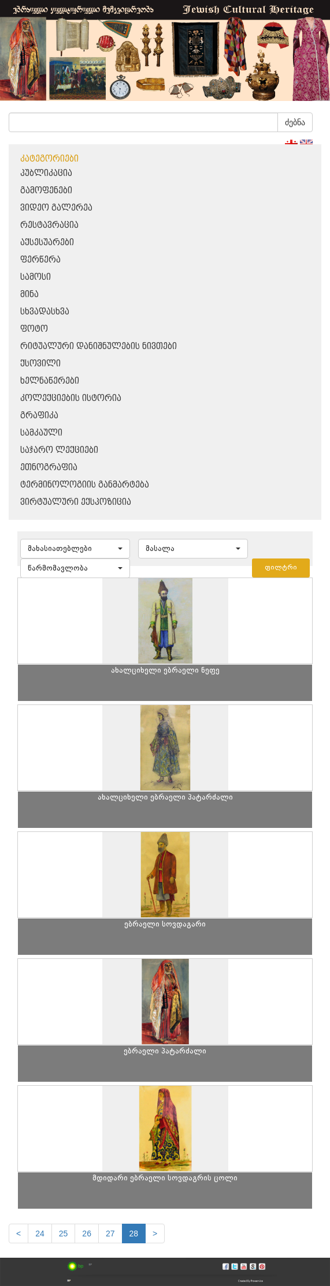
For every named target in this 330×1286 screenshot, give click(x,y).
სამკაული (41, 433)
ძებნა (295, 122)
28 (134, 1233)
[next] (155, 1233)
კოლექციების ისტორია (70, 398)
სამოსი (35, 277)
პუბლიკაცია (46, 173)
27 (110, 1233)
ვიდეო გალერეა (56, 208)
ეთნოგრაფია (48, 468)
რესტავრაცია (49, 225)
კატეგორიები (49, 159)
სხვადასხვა (44, 312)
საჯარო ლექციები (59, 450)
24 (40, 1233)
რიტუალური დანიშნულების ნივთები (98, 346)
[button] (75, 548)
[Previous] (18, 1233)
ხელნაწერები (49, 381)
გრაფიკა (39, 416)
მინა (29, 294)
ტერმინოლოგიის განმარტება (84, 485)
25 (63, 1233)
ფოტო (34, 329)
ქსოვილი (40, 364)
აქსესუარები (47, 243)
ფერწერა (40, 260)
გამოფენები (46, 191)
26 (86, 1233)
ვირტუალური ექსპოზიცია (75, 502)
